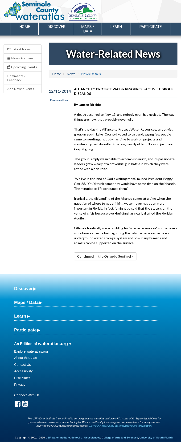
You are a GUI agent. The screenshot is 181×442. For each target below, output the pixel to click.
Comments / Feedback (16, 78)
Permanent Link (59, 100)
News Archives (20, 58)
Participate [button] (150, 26)
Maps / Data (26, 302)
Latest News (19, 49)
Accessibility (23, 371)
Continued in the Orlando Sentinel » (105, 256)
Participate (25, 329)
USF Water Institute (57, 437)
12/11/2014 (56, 91)
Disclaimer (22, 378)
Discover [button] (56, 26)
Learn (20, 316)
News (71, 74)
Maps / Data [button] (87, 28)
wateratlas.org (53, 343)
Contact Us (22, 364)
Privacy (19, 384)
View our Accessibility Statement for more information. (120, 425)
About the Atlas (25, 358)
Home (24, 26)
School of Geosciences (85, 437)
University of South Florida (156, 437)
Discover (23, 288)
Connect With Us (27, 395)
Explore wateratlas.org (31, 351)
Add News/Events (20, 89)
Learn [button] (116, 26)
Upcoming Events (22, 67)
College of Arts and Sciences (120, 437)
